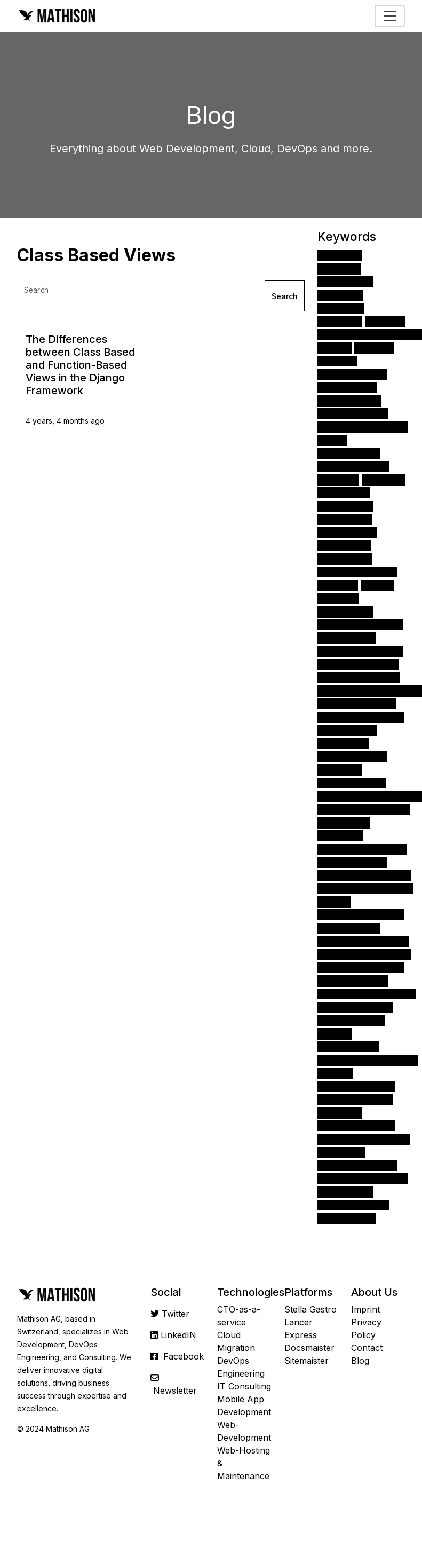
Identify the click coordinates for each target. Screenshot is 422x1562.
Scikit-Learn (345, 1192)
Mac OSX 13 (345, 506)
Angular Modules (353, 466)
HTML (374, 347)
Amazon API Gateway (360, 625)
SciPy (335, 1033)
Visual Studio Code (357, 704)
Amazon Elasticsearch (361, 967)
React (385, 321)
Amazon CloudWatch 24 (364, 809)
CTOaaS (340, 770)
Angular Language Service (368, 1060)
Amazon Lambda (353, 981)
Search (285, 296)
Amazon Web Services (362, 427)
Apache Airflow (352, 374)
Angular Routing (351, 783)
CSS (334, 347)
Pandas (338, 598)
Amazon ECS (347, 1218)
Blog (360, 1360)
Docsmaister (309, 1347)
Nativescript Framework (364, 954)
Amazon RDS (347, 730)
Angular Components (360, 651)
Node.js (341, 308)
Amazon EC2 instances (362, 849)
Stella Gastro (310, 1309)
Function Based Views (361, 915)
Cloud (337, 361)
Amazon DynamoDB (358, 664)
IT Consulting (244, 1386)
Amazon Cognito (352, 862)
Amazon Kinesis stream (363, 941)
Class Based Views (356, 1126)
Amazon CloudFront (357, 1165)
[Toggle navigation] (390, 16)
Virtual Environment (357, 572)
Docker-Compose (355, 1099)
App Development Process (370, 796)
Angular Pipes (348, 1047)
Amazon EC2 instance (361, 717)
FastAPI (340, 321)
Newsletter (175, 1390)
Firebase (340, 836)
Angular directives (355, 1007)
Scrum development (359, 677)
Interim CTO (347, 387)
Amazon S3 (345, 519)
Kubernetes (345, 611)
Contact (367, 1347)
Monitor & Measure (356, 1086)
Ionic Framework (353, 414)
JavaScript (345, 282)
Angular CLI (345, 558)
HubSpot (340, 1112)
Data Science (347, 532)
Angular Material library (363, 1178)
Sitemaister (306, 1360)
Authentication (349, 400)
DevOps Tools (349, 928)
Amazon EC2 (347, 638)
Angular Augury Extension (367, 994)
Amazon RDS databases (364, 875)
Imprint (365, 1309)
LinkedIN (178, 1335)
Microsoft (341, 1152)
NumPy (338, 585)
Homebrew (344, 822)
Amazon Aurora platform (365, 888)
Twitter (175, 1313)
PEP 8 (335, 1073)
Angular (340, 295)
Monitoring (343, 493)
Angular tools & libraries (364, 1139)
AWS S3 (383, 479)
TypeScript (344, 545)
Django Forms (349, 453)
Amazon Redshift (353, 1205)
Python (339, 268)
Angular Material (352, 756)
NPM (377, 585)
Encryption (343, 743)
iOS (332, 440)
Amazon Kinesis (351, 1020)
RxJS (334, 901)
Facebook (183, 1356)
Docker (338, 479)
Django (339, 255)
